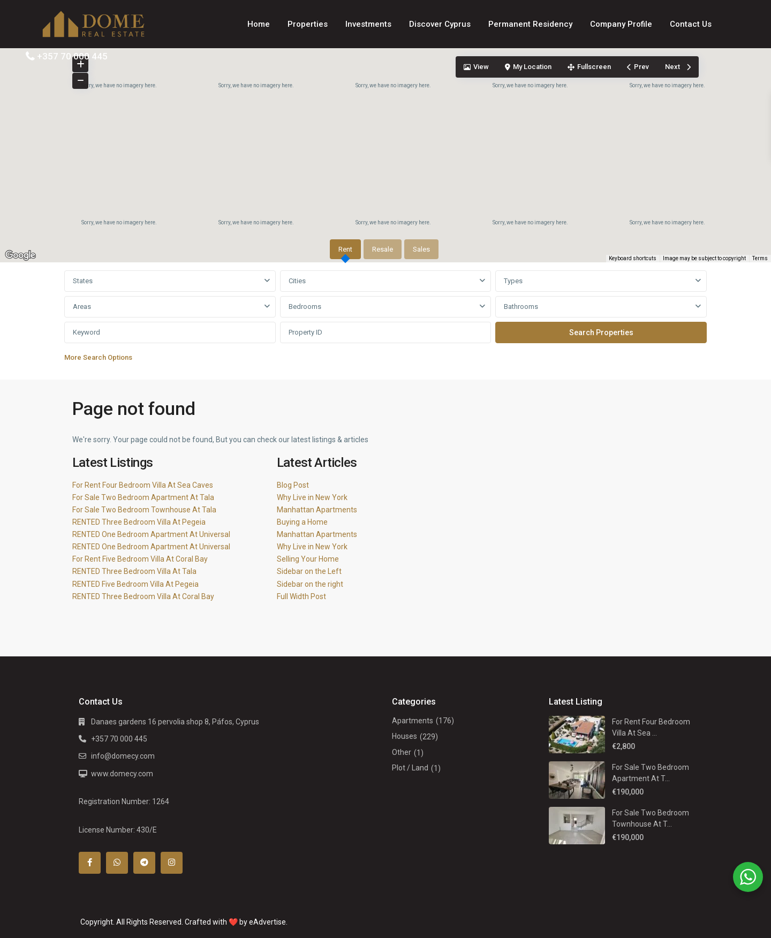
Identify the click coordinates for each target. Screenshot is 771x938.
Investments (368, 24)
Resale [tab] (382, 249)
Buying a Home (302, 522)
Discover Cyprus (440, 24)
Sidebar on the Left (309, 571)
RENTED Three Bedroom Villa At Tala (134, 571)
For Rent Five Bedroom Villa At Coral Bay (140, 559)
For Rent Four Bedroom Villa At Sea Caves (142, 485)
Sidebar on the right (310, 584)
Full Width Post (301, 596)
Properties (308, 24)
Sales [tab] (421, 249)
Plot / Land (410, 767)
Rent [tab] (345, 249)
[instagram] (172, 863)
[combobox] (170, 281)
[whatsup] (117, 863)
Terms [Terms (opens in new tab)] (760, 258)
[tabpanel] (385, 319)
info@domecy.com (123, 756)
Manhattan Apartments (317, 509)
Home (258, 24)
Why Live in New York (312, 497)
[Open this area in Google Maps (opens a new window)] (20, 255)
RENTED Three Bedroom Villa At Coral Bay (143, 596)
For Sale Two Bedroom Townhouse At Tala (144, 509)
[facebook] (90, 863)
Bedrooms (305, 306)
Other (401, 752)
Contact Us (691, 24)
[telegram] (144, 863)
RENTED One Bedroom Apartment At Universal (151, 534)
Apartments (412, 720)
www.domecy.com (122, 773)
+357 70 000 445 (72, 56)
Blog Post (293, 485)
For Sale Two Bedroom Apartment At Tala (143, 497)
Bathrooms (521, 306)
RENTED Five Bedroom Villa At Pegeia (135, 584)
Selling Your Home (308, 559)
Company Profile (621, 24)
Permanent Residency (530, 24)
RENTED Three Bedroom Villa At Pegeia (139, 522)
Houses (404, 736)
